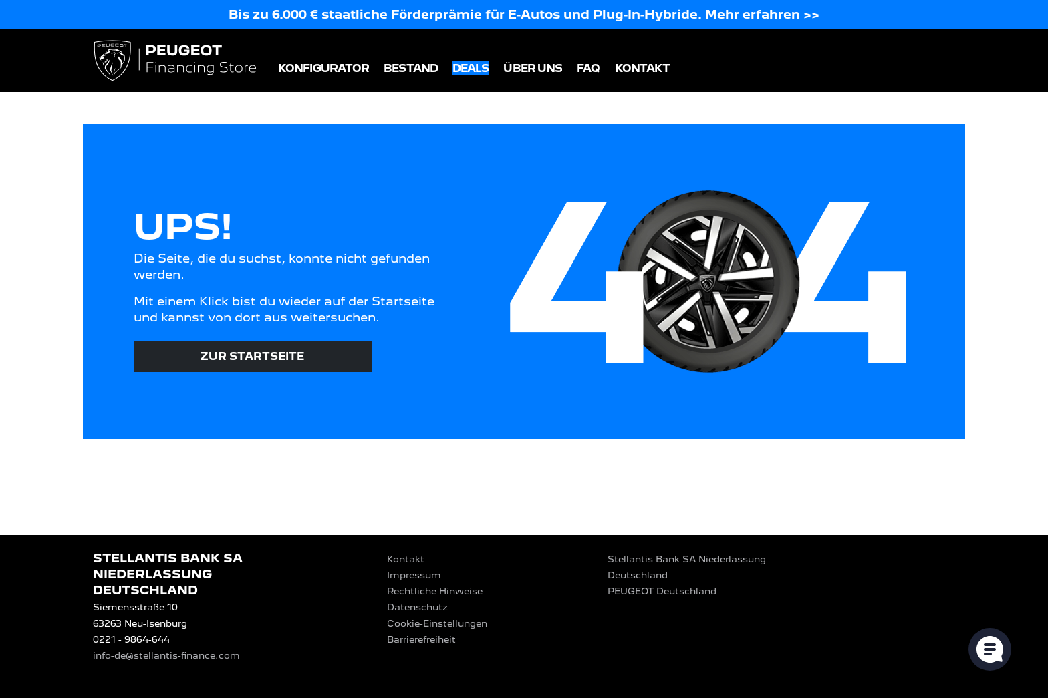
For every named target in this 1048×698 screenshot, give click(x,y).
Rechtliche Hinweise (435, 591)
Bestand (411, 68)
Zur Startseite (252, 356)
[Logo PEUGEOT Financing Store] (176, 62)
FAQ (588, 68)
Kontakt (642, 68)
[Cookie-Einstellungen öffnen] (989, 649)
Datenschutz (417, 607)
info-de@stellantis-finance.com (166, 655)
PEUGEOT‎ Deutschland (662, 591)
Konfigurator (323, 68)
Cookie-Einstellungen (437, 623)
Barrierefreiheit (421, 639)
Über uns (532, 68)
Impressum (414, 575)
